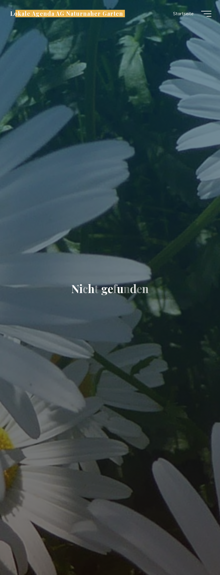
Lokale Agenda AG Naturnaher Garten (66, 13)
